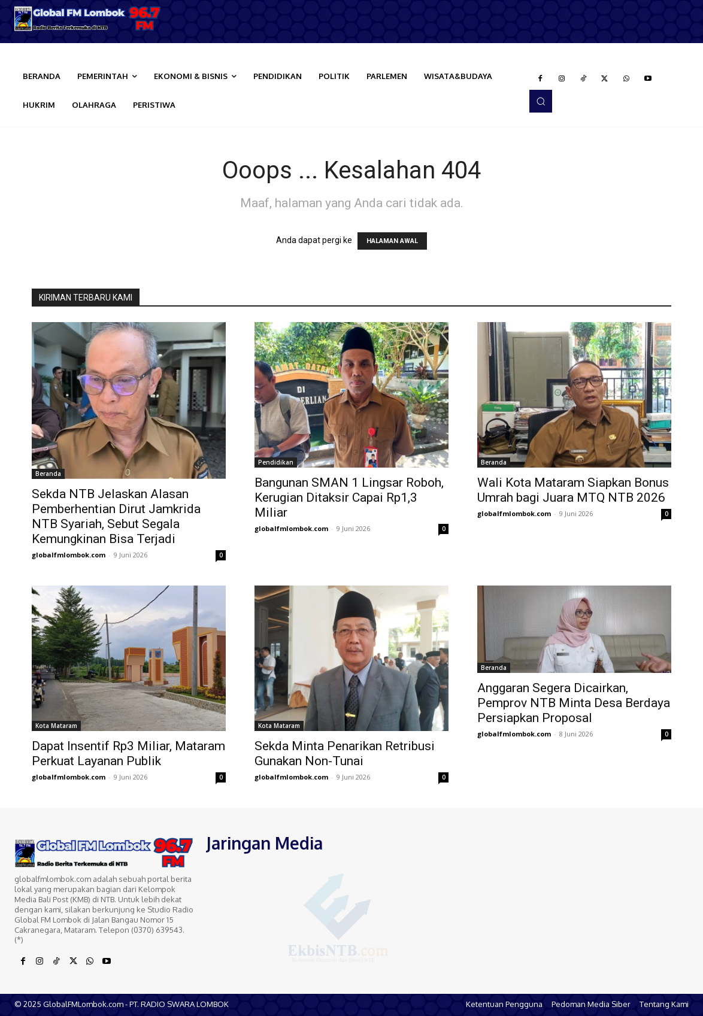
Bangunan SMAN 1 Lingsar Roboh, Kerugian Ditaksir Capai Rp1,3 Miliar (349, 497)
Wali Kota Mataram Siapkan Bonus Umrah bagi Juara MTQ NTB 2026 (573, 490)
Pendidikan (275, 462)
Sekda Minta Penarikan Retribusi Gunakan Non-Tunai (344, 753)
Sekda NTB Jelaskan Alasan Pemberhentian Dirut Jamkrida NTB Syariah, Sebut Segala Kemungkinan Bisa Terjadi (116, 516)
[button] (540, 101)
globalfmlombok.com (68, 554)
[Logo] (88, 18)
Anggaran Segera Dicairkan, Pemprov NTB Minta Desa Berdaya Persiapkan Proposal (573, 703)
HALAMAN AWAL (392, 241)
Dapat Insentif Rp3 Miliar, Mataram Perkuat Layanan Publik (128, 753)
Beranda (48, 473)
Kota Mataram (56, 725)
